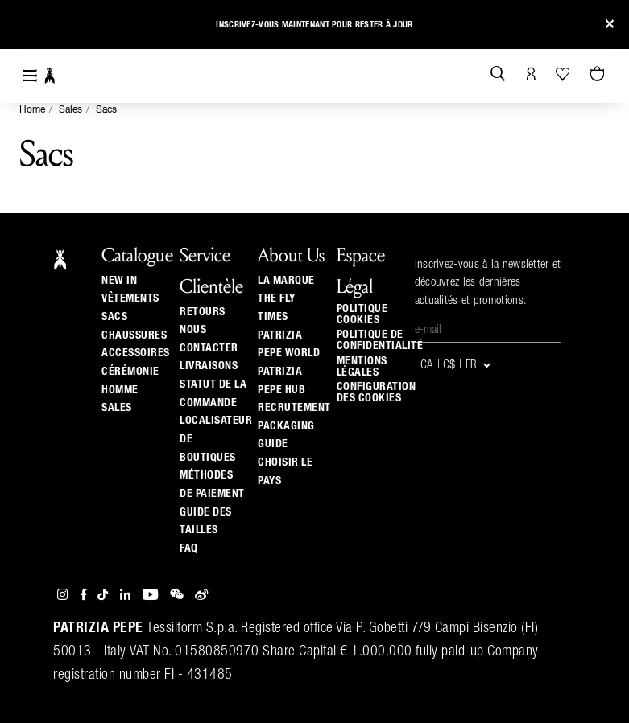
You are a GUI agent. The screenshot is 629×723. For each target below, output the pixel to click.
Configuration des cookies (376, 392)
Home (32, 110)
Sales (70, 110)
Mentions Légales (362, 366)
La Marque (286, 280)
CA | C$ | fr (456, 365)
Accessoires (135, 353)
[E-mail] (488, 330)
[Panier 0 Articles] (599, 74)
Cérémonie (130, 371)
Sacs (106, 110)
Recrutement (294, 407)
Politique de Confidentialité (380, 340)
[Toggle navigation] (29, 76)
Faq (189, 548)
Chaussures (134, 335)
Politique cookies (362, 314)
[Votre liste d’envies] (564, 74)
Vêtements (130, 298)
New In (119, 280)
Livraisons (209, 366)
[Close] (609, 24)
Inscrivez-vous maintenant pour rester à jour (314, 24)
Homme (120, 390)
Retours (203, 312)
